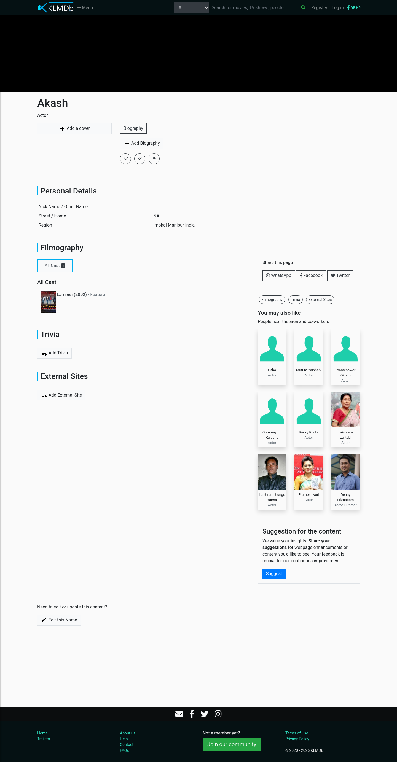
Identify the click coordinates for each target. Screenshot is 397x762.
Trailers (43, 739)
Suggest (274, 573)
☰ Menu (85, 7)
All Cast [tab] (55, 265)
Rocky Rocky (309, 432)
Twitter (340, 275)
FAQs (124, 750)
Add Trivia (54, 353)
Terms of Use (296, 733)
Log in (338, 7)
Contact (126, 744)
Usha (272, 370)
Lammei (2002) (72, 294)
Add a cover (74, 128)
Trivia (295, 299)
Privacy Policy (297, 739)
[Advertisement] (198, 53)
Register (319, 7)
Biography (133, 128)
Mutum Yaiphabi (309, 370)
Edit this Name (59, 620)
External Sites (320, 299)
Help (124, 739)
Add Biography (142, 143)
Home (42, 733)
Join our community (231, 744)
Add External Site (61, 395)
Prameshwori (308, 494)
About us (127, 733)
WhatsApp (278, 275)
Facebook (311, 275)
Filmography (272, 299)
